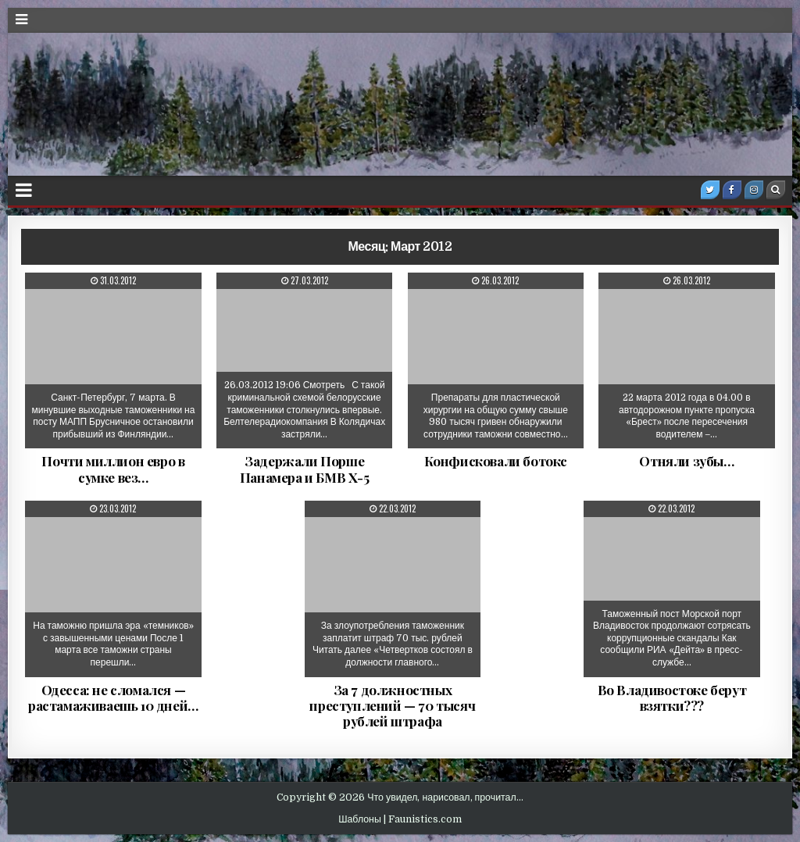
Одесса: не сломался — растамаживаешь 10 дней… (113, 697)
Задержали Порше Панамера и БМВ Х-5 (305, 468)
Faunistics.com (425, 819)
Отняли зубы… (686, 460)
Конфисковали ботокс (495, 460)
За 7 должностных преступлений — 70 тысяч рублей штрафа (392, 705)
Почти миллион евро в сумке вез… (112, 468)
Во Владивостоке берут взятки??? (672, 697)
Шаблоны (359, 819)
